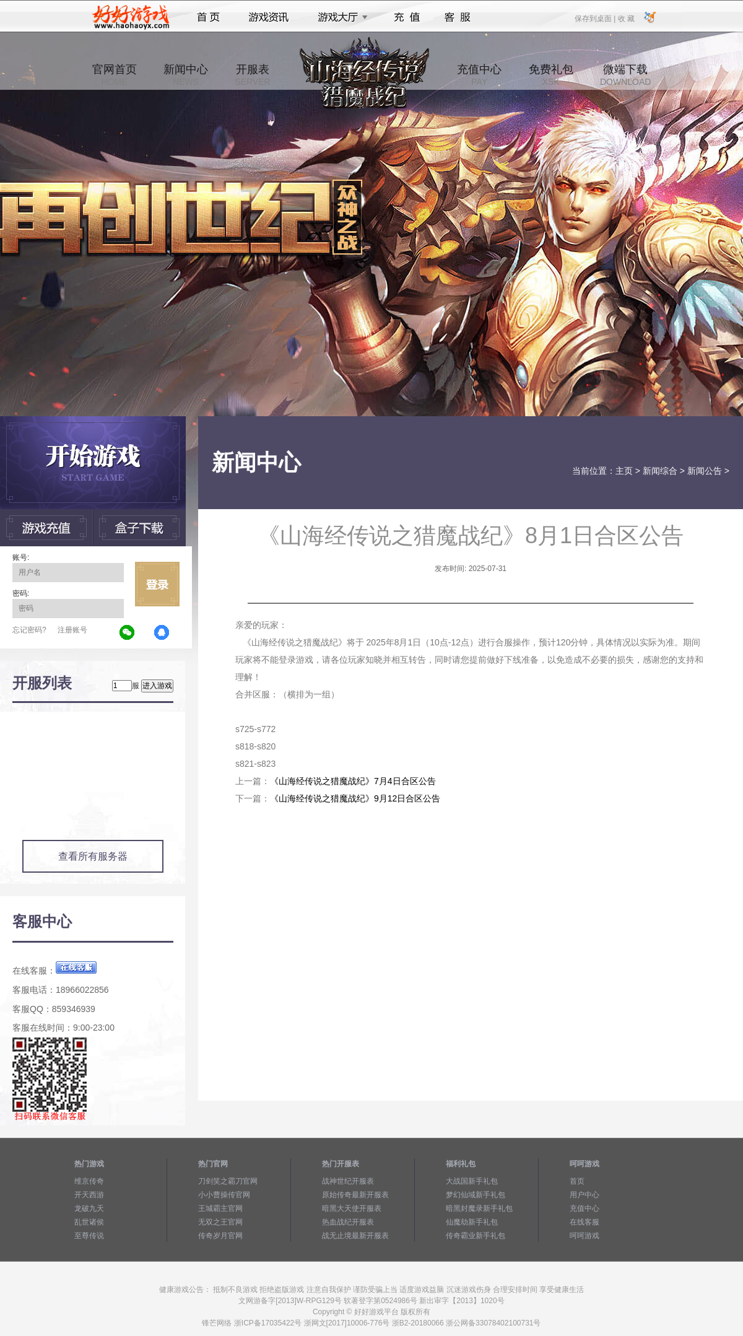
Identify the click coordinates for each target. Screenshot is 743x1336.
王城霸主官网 (220, 1208)
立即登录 (157, 584)
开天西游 (89, 1194)
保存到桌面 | (595, 18)
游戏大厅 (339, 17)
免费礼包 (551, 75)
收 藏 (625, 18)
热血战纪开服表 (348, 1222)
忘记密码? (29, 630)
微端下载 (625, 75)
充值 (406, 17)
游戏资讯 (268, 17)
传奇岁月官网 (220, 1235)
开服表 (252, 75)
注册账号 (72, 630)
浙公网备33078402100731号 (493, 1323)
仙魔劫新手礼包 (472, 1222)
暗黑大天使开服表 (351, 1208)
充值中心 (479, 75)
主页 (624, 471)
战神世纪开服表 (348, 1181)
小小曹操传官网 (224, 1194)
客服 (457, 17)
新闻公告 (704, 471)
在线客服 (584, 1222)
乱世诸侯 (89, 1222)
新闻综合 (660, 471)
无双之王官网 (220, 1222)
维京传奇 (89, 1181)
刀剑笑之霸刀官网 (228, 1181)
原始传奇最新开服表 (355, 1194)
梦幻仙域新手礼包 (475, 1194)
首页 (208, 17)
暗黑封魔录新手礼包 (479, 1208)
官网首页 (114, 75)
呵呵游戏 (584, 1235)
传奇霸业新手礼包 (475, 1235)
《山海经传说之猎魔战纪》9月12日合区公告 (355, 798)
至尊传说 (89, 1235)
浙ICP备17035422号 (268, 1323)
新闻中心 (185, 75)
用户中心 (584, 1194)
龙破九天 (89, 1208)
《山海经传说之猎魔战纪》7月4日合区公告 (353, 781)
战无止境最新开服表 (355, 1235)
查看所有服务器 (93, 856)
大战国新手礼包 (472, 1181)
